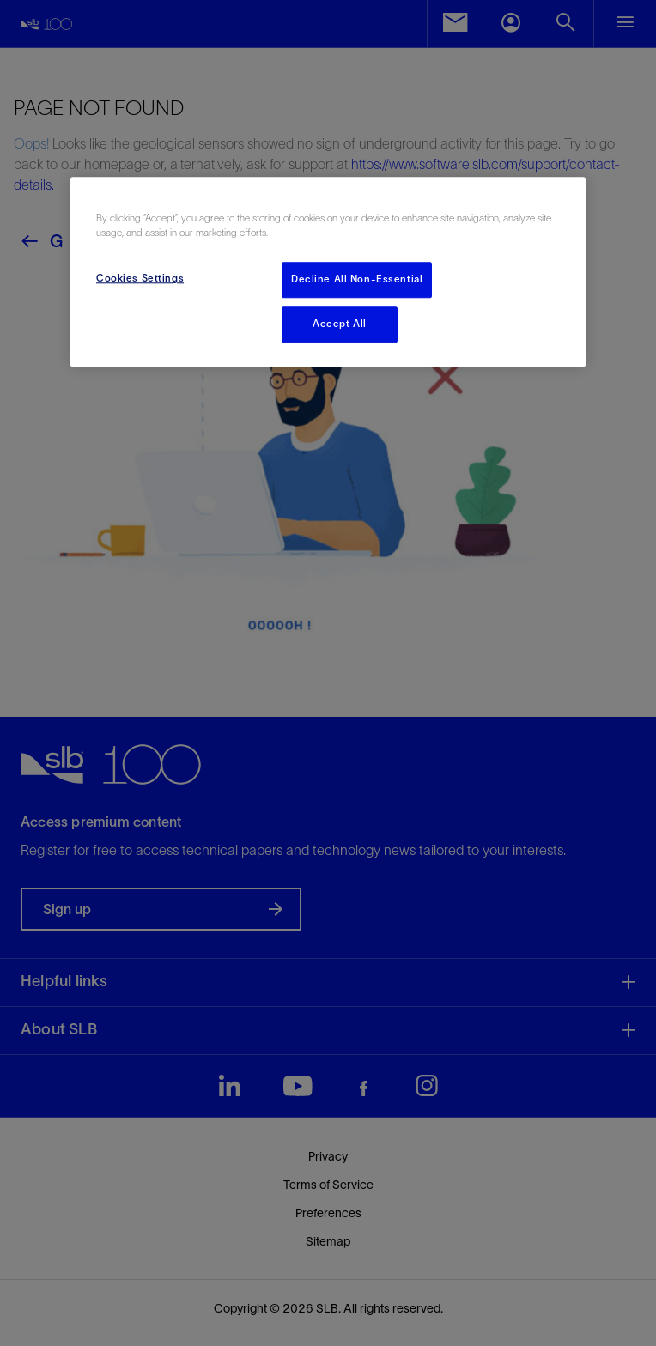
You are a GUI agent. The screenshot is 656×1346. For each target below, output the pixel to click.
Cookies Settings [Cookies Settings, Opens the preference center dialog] (140, 279)
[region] (328, 272)
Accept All (340, 324)
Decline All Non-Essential (356, 280)
